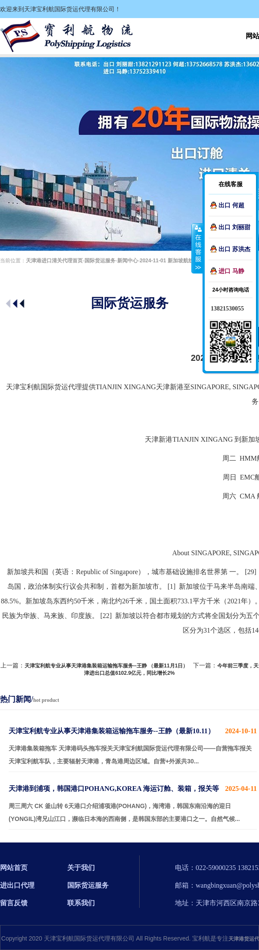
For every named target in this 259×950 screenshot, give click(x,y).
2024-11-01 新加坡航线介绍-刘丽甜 (180, 261)
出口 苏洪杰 (234, 249)
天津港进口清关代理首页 (54, 261)
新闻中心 (127, 261)
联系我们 (81, 903)
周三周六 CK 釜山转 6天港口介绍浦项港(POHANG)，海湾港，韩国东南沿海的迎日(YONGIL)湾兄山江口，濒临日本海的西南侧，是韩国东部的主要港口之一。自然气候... (133, 802)
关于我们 (81, 867)
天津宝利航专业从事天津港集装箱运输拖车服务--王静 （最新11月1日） (106, 666)
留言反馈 (14, 903)
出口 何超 (231, 205)
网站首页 (14, 867)
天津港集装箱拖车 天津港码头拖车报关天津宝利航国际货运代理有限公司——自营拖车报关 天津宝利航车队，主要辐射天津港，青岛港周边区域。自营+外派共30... (133, 745)
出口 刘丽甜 (234, 227)
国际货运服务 (99, 261)
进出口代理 (17, 885)
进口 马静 (231, 270)
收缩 (197, 248)
